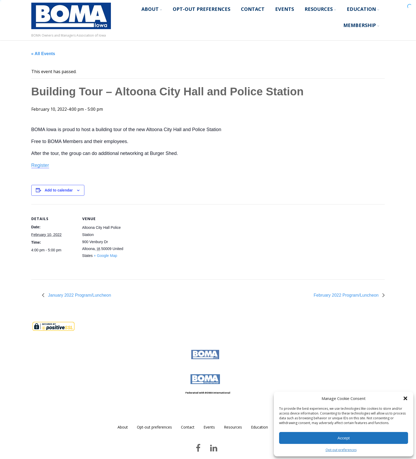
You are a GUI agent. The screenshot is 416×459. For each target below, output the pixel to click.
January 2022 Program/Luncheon (79, 295)
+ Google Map (105, 255)
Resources (320, 9)
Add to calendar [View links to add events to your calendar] (59, 190)
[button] (405, 398)
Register (40, 165)
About (151, 9)
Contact (253, 9)
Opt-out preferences (341, 450)
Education (363, 9)
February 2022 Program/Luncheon (347, 295)
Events (284, 9)
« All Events (43, 53)
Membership (361, 25)
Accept (343, 438)
